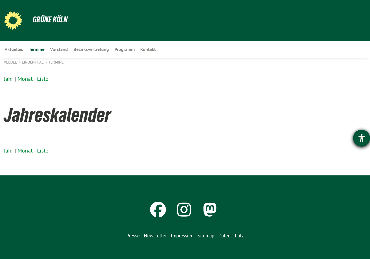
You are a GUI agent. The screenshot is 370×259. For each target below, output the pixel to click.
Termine (56, 62)
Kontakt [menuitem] (148, 49)
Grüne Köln (50, 19)
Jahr (8, 78)
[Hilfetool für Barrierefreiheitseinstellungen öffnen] (361, 138)
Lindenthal (33, 62)
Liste (42, 78)
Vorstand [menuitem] (59, 49)
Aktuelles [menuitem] (14, 49)
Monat (25, 78)
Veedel (11, 62)
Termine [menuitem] (36, 49)
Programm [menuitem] (125, 49)
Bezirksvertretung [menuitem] (91, 49)
